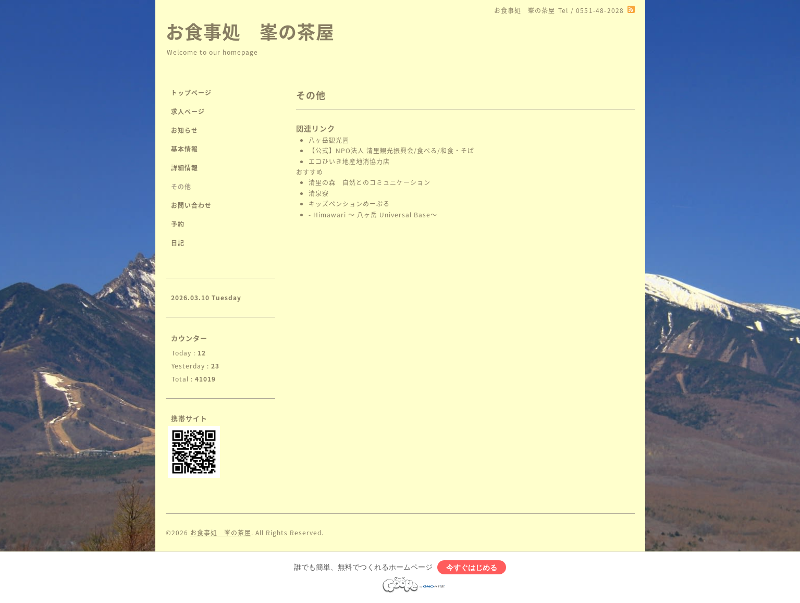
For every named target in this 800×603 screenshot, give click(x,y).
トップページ (191, 92)
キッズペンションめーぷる (349, 203)
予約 (177, 224)
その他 (181, 186)
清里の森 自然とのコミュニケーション (371, 182)
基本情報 (184, 149)
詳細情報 (184, 168)
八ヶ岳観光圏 (329, 140)
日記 (177, 243)
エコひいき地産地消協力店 (349, 161)
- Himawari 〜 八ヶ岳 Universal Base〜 (374, 214)
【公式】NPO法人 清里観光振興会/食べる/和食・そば (392, 150)
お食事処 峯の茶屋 (250, 31)
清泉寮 (319, 193)
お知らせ (184, 130)
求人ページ (188, 111)
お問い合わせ (191, 205)
